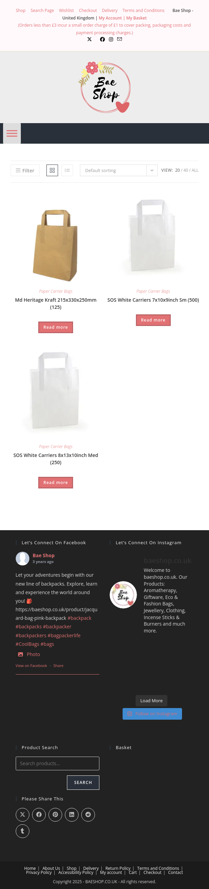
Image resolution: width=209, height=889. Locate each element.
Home (30, 868)
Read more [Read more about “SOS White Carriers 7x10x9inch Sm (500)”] (153, 320)
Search (83, 782)
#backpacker (57, 626)
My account (111, 872)
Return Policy (118, 868)
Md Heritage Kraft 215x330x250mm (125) (55, 303)
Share (58, 665)
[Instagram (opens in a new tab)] (111, 39)
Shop (21, 10)
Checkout (88, 10)
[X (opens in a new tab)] (89, 39)
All (195, 170)
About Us (51, 868)
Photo (28, 654)
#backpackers (31, 635)
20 (177, 170)
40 (185, 170)
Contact (175, 872)
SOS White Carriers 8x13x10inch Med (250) (55, 459)
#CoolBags (27, 644)
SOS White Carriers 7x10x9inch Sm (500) (153, 300)
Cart (133, 872)
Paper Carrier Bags (55, 291)
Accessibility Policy (75, 872)
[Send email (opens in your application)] (119, 39)
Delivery (109, 10)
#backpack (80, 618)
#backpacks (29, 626)
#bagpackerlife (64, 635)
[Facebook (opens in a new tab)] (102, 39)
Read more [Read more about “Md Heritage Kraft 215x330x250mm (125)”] (55, 327)
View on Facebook (31, 665)
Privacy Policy (39, 872)
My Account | (112, 18)
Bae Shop (44, 555)
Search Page (42, 10)
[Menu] (11, 133)
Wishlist (66, 10)
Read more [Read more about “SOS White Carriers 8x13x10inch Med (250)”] (55, 482)
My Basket (136, 18)
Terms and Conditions (144, 10)
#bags (47, 644)
